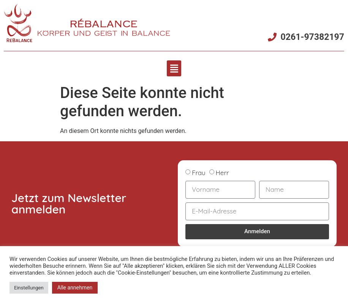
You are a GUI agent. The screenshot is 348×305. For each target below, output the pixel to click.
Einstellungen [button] (29, 288)
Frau (199, 172)
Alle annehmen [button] (74, 287)
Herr (222, 172)
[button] (174, 68)
